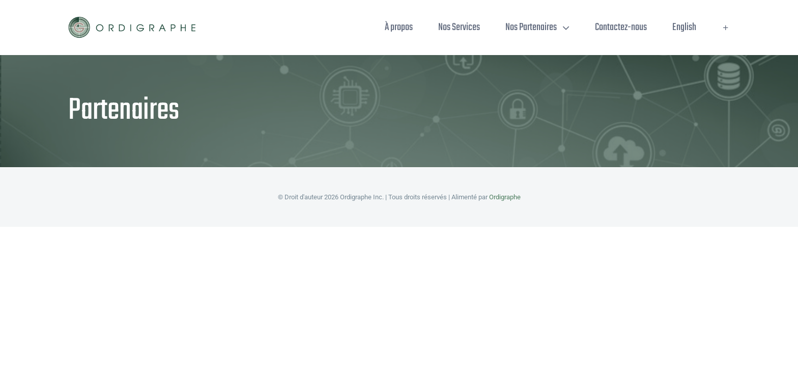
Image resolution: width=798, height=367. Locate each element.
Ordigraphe (505, 197)
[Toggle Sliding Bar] (726, 27)
